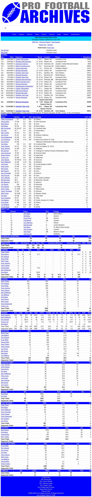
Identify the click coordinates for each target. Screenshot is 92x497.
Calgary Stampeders (22, 59)
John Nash (27, 231)
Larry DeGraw (5, 139)
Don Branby (5, 50)
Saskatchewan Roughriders (24, 86)
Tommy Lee (5, 157)
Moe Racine (5, 171)
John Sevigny (28, 229)
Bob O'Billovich (6, 162)
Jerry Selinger (5, 178)
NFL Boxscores (46, 479)
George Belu (5, 121)
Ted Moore (27, 227)
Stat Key (50, 45)
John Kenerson (6, 153)
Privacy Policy (46, 491)
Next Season (56, 42)
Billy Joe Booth (6, 128)
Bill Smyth (4, 52)
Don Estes (4, 144)
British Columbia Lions (23, 66)
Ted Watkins (5, 200)
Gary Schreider (6, 173)
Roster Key (42, 45)
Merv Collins (5, 133)
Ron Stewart (5, 187)
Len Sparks (4, 184)
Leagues (21, 34)
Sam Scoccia (5, 175)
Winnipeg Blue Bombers (23, 61)
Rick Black (4, 126)
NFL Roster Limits (46, 485)
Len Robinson (28, 223)
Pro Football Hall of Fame (46, 487)
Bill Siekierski (5, 182)
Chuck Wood (5, 207)
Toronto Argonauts (21, 68)
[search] (32, 28)
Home (14, 34)
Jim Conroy (4, 135)
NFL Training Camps (46, 483)
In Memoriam (46, 477)
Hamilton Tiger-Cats (22, 73)
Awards (65, 34)
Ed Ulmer (4, 195)
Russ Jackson (5, 148)
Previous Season (45, 42)
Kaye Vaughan (5, 198)
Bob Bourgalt (28, 225)
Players (44, 34)
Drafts (59, 34)
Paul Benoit (27, 220)
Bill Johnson (5, 151)
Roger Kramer (5, 155)
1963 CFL (35, 42)
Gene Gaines (5, 146)
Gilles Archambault (7, 119)
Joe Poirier (4, 164)
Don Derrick (5, 142)
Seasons (29, 34)
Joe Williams (5, 204)
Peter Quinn (5, 166)
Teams (37, 34)
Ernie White (5, 202)
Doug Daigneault (6, 137)
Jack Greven (28, 234)
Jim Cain (4, 130)
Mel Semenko (5, 180)
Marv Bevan (5, 124)
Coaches (52, 34)
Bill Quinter (4, 169)
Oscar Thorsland (6, 191)
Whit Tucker (5, 193)
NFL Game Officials (46, 481)
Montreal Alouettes (22, 70)
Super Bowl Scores (46, 489)
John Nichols (5, 160)
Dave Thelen (5, 189)
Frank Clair (50, 47)
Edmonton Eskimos (22, 64)
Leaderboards (75, 34)
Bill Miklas (27, 216)
